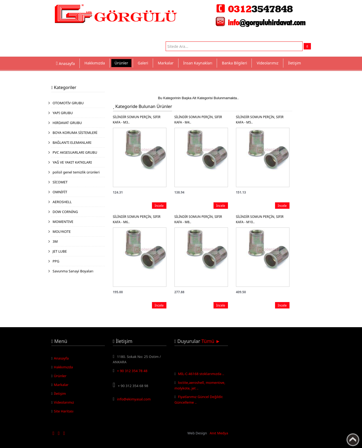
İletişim (294, 62)
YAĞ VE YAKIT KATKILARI (72, 162)
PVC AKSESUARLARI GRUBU (75, 152)
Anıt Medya (219, 433)
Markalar (166, 62)
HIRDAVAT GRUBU (67, 122)
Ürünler (121, 62)
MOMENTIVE (63, 221)
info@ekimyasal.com (134, 399)
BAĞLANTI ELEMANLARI (72, 142)
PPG (56, 261)
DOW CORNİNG (65, 211)
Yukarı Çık (353, 439)
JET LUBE (60, 251)
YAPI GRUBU (63, 112)
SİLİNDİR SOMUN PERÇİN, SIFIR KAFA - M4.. (198, 120)
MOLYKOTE (62, 231)
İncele (159, 205)
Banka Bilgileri (234, 62)
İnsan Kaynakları (197, 62)
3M (55, 241)
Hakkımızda (95, 62)
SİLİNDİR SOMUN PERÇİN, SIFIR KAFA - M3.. (137, 120)
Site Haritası (63, 411)
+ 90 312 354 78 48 (132, 370)
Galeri (143, 62)
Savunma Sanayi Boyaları (73, 271)
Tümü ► (210, 341)
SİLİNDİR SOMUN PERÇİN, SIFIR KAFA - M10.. (260, 219)
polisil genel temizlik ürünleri (76, 172)
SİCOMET (60, 182)
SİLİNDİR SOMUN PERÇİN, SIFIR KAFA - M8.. (198, 219)
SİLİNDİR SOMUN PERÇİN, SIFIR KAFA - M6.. (137, 219)
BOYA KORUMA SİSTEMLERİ (75, 132)
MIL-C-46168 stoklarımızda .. (201, 374)
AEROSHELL (62, 201)
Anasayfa (61, 358)
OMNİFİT (60, 192)
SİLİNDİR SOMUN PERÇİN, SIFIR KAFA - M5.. (260, 120)
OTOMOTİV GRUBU (68, 103)
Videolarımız (267, 62)
